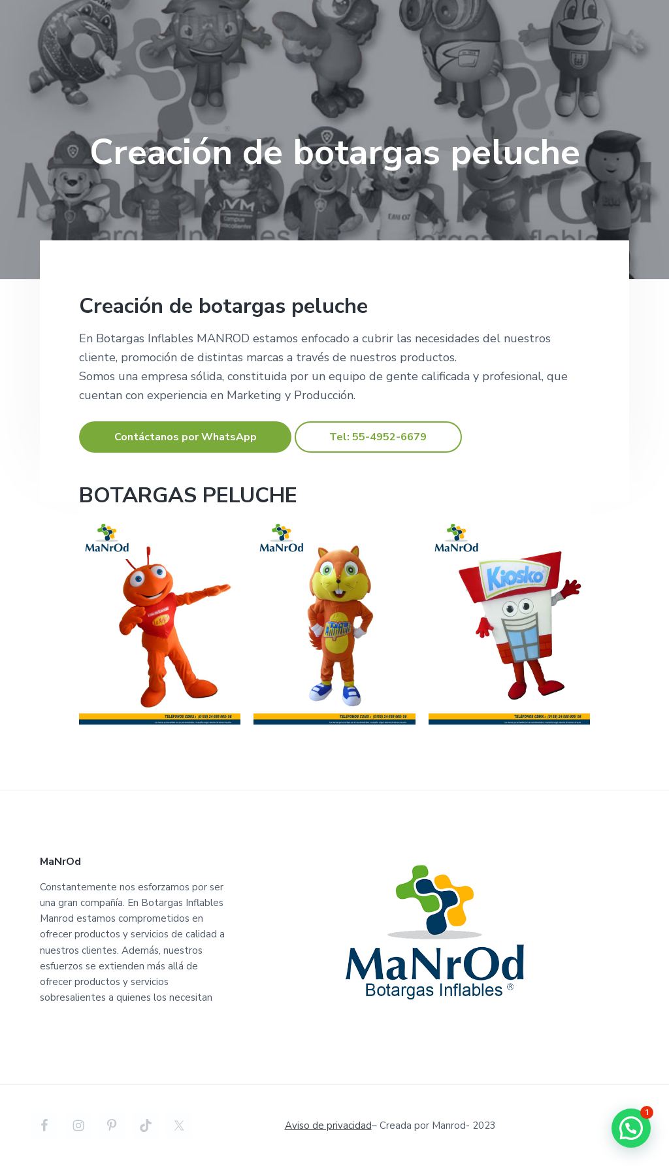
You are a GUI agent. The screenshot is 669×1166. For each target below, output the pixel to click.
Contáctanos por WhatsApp (185, 437)
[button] (631, 1128)
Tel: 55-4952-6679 (378, 437)
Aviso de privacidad (328, 1125)
